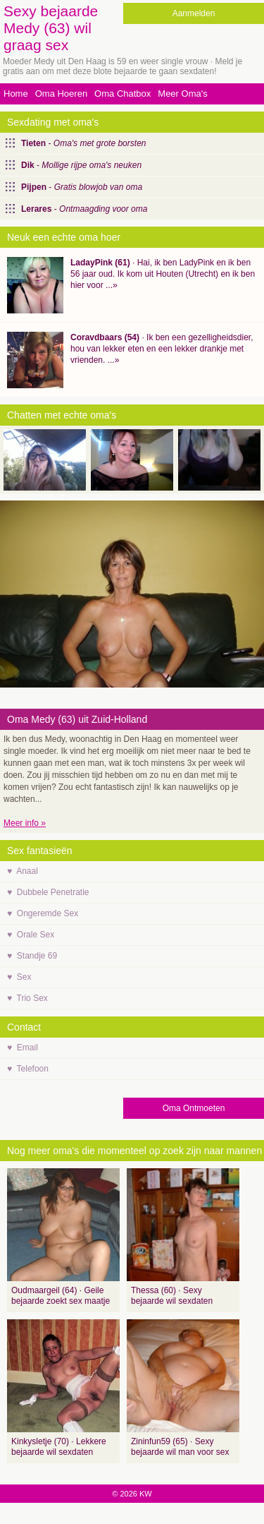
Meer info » (25, 823)
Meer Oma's (182, 93)
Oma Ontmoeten (194, 1108)
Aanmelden (193, 13)
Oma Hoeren (61, 93)
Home (16, 93)
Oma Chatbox (122, 93)
